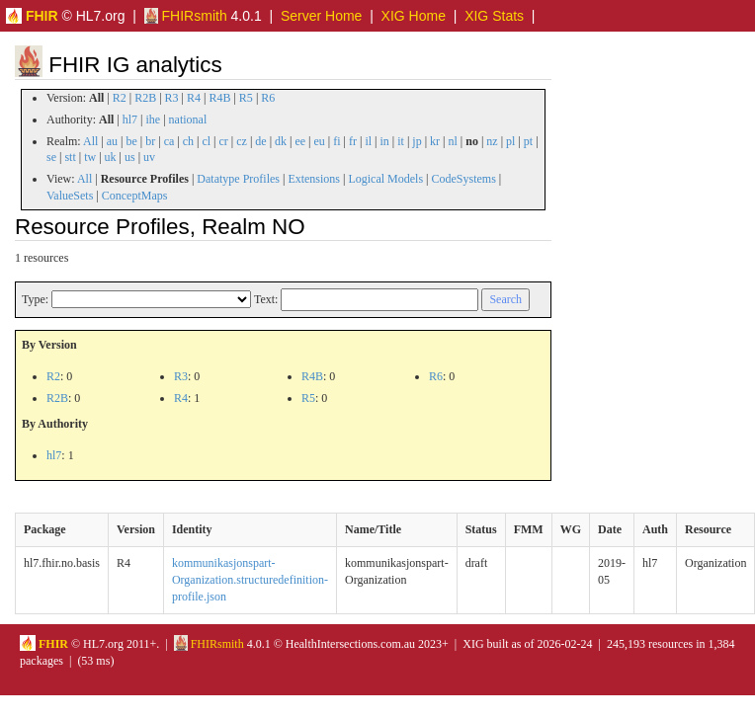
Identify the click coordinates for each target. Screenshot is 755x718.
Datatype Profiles (238, 179)
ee (299, 141)
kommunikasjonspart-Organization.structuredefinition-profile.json (250, 579)
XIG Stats (494, 16)
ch (188, 141)
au (112, 141)
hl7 (130, 119)
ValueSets (69, 195)
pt (528, 141)
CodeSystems (464, 179)
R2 (119, 98)
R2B (145, 98)
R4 (194, 98)
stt (69, 157)
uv (149, 157)
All (90, 141)
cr (223, 141)
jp (416, 141)
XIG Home (413, 16)
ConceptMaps (135, 195)
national (188, 119)
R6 (268, 98)
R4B (219, 98)
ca (169, 141)
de (260, 141)
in (383, 141)
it (400, 141)
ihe (153, 119)
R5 (246, 98)
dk (281, 141)
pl (510, 141)
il (368, 141)
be (131, 141)
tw (90, 157)
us (130, 157)
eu (319, 141)
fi (336, 141)
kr (435, 141)
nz (491, 141)
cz (241, 141)
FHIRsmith (185, 16)
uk (111, 157)
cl (206, 141)
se (51, 157)
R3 (172, 98)
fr (353, 141)
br (150, 141)
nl (452, 141)
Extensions (314, 179)
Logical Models (385, 179)
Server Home (321, 16)
